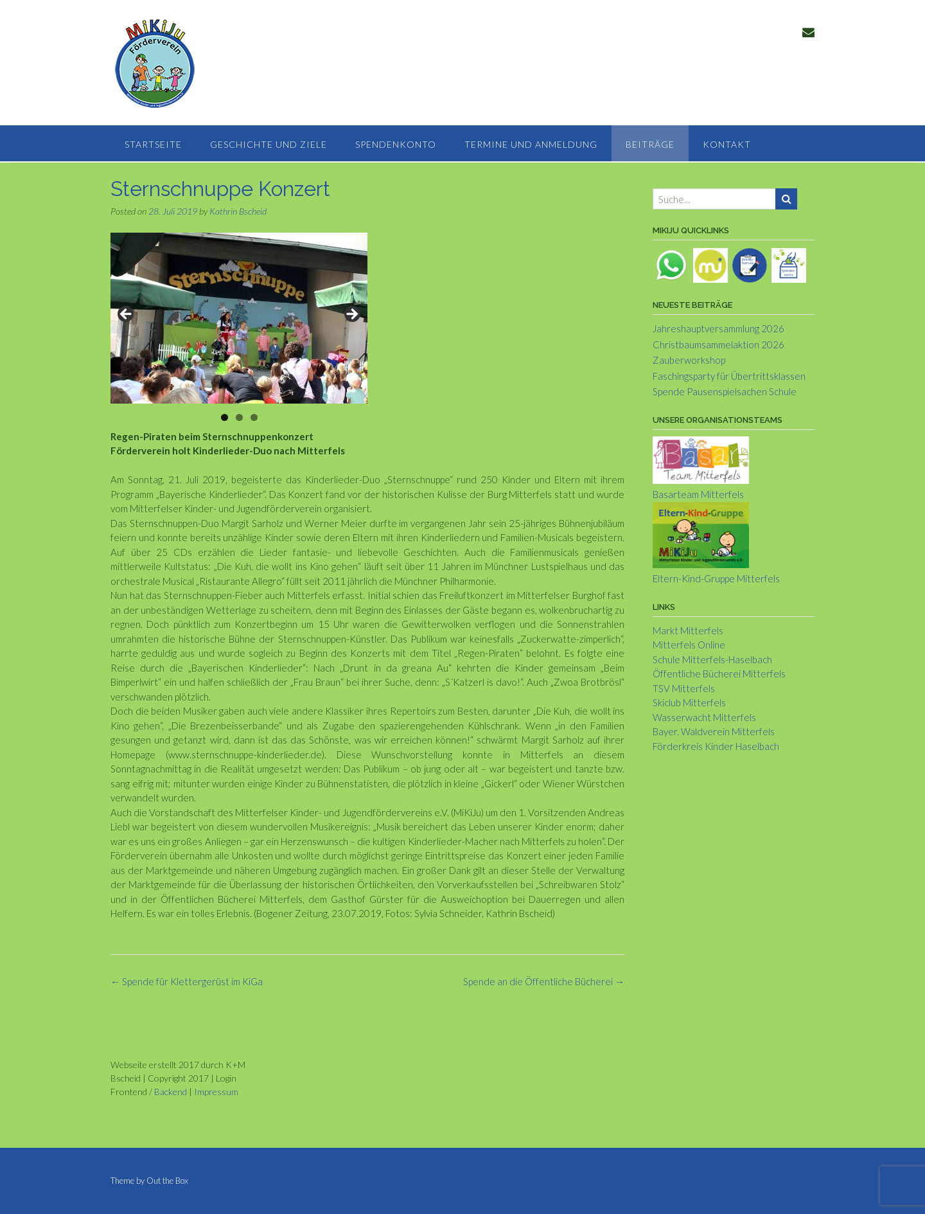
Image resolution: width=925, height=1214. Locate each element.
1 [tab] (224, 417)
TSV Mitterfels (684, 688)
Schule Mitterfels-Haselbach (712, 659)
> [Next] (351, 315)
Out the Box (167, 1180)
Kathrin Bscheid (238, 211)
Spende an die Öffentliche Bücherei (543, 981)
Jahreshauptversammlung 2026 (718, 328)
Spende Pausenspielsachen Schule (725, 391)
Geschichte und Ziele (268, 144)
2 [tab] (239, 417)
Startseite (153, 144)
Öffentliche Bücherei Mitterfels (719, 673)
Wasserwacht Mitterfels (704, 717)
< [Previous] (126, 315)
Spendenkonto (395, 144)
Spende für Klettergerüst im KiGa (186, 981)
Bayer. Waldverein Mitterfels (714, 731)
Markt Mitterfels (688, 630)
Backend (170, 1091)
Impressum (216, 1091)
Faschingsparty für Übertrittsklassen (729, 376)
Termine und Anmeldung (530, 144)
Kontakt (727, 144)
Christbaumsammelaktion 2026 (718, 344)
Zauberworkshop (689, 360)
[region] (238, 318)
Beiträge (650, 144)
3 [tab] (254, 417)
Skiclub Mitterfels (689, 702)
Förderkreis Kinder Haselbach (716, 746)
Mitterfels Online (689, 644)
